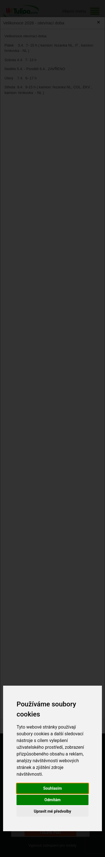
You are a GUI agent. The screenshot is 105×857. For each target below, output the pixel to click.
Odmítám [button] (53, 800)
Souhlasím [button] (52, 788)
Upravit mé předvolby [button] (52, 811)
